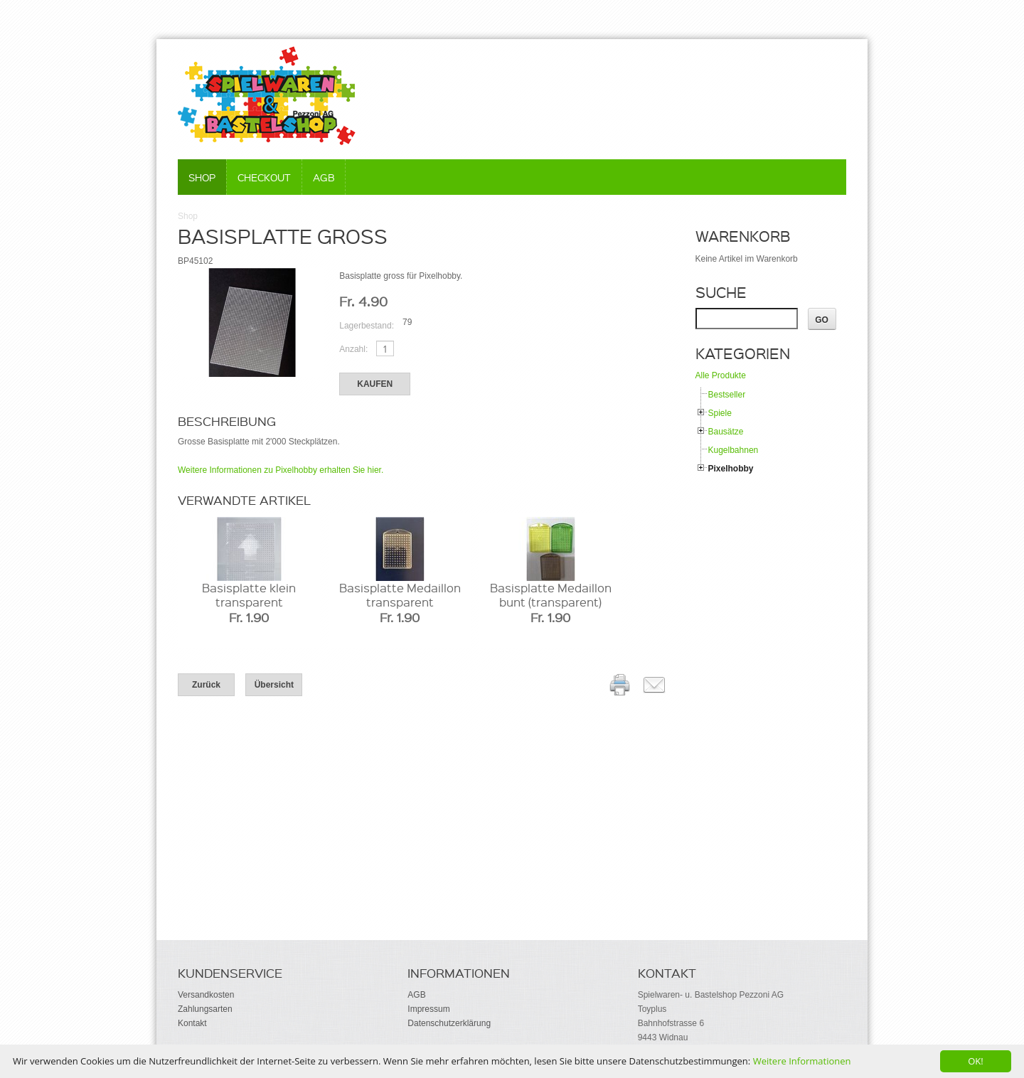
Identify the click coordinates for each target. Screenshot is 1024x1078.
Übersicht (274, 685)
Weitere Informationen (802, 1061)
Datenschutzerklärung (449, 1023)
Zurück (206, 685)
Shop (201, 177)
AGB (323, 177)
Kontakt (192, 1023)
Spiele (720, 413)
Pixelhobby (731, 469)
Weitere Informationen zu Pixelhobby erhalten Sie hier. (280, 470)
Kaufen (375, 384)
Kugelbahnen (733, 450)
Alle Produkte (720, 375)
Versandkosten (206, 995)
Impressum (428, 1009)
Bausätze (726, 432)
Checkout (264, 177)
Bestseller (727, 395)
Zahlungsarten (205, 1009)
